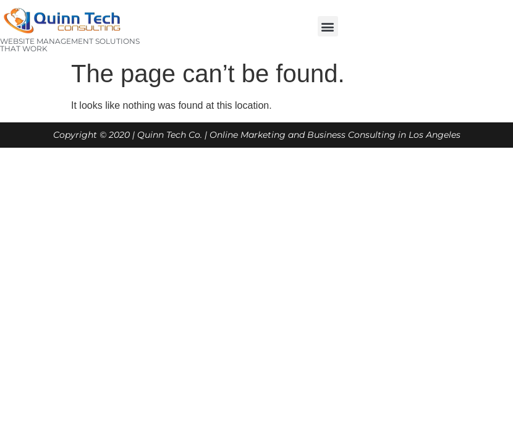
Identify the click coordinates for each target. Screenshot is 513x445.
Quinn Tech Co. (169, 134)
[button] (328, 26)
